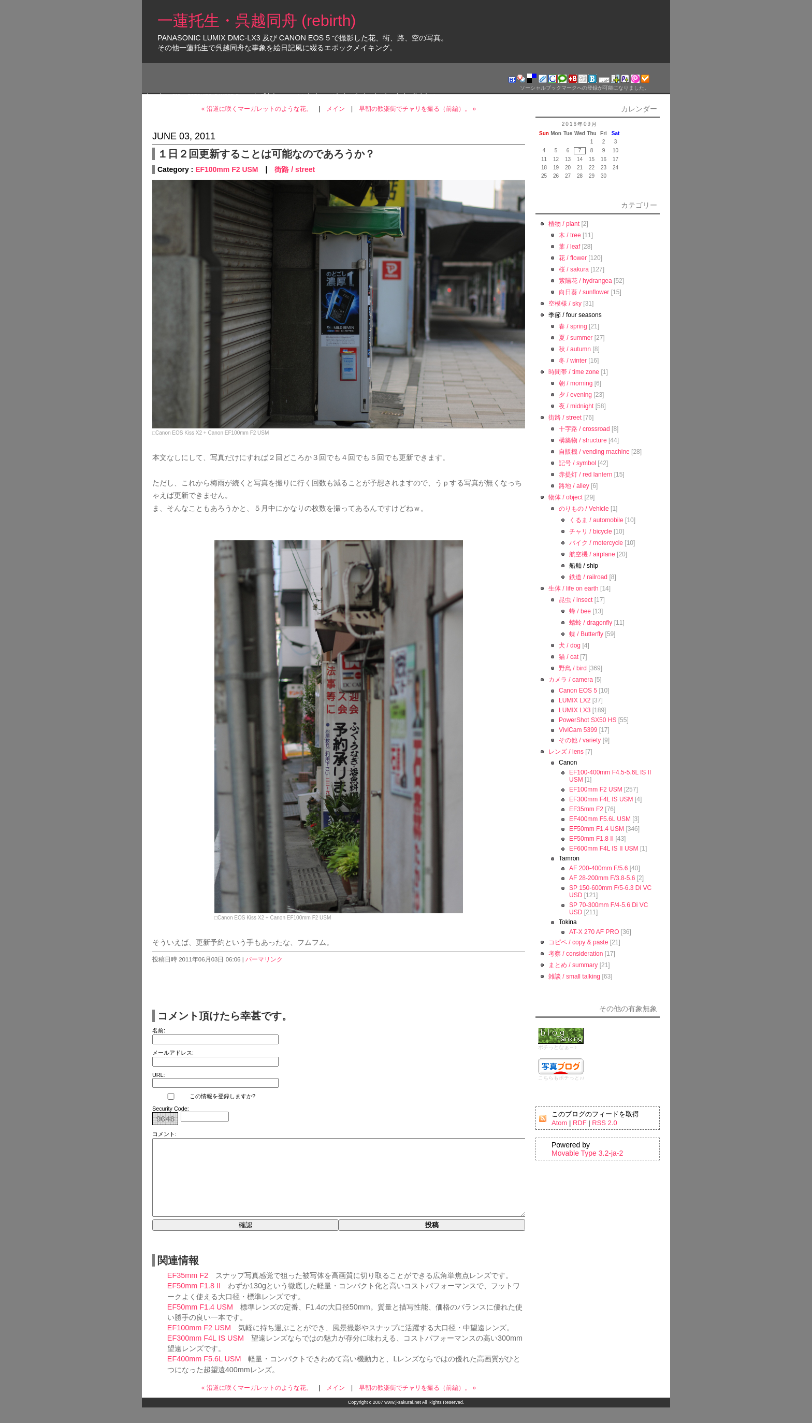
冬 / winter (573, 360)
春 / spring (573, 326)
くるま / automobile (596, 520)
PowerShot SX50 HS (587, 720)
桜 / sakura (574, 269)
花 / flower (573, 258)
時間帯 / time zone (573, 372)
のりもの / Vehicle (584, 508)
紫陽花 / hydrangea (585, 280)
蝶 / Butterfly (586, 634)
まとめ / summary (573, 965)
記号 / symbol (577, 463)
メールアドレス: (173, 1053)
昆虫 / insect (575, 599)
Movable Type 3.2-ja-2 (587, 1153)
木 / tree (570, 235)
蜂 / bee (580, 611)
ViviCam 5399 (578, 730)
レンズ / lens (566, 751)
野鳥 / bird (573, 668)
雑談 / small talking (574, 976)
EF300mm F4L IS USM (205, 1353)
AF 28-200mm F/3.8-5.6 (602, 878)
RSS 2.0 (604, 1123)
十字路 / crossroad (584, 429)
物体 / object (565, 497)
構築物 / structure (583, 440)
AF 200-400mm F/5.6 (598, 868)
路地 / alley (574, 486)
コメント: (164, 1134)
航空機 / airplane (592, 554)
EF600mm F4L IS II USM (604, 848)
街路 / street (294, 169)
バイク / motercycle (596, 543)
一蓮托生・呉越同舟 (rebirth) (256, 20)
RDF (580, 1123)
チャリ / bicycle (590, 531)
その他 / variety (580, 740)
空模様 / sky (565, 303)
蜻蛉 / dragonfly (590, 622)
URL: (158, 1075)
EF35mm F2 (187, 1291)
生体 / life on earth (573, 588)
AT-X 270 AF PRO (594, 932)
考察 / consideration (575, 953)
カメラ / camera (570, 679)
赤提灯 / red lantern (585, 474)
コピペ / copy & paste (578, 942)
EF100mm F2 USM (226, 169)
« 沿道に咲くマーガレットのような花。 (256, 108)
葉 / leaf (569, 246)
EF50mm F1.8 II (194, 1301)
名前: (158, 1030)
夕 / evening (575, 394)
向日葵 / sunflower (584, 292)
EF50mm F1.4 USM (200, 1322)
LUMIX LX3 (574, 710)
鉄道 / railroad (588, 577)
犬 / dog (570, 645)
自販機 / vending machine (594, 451)
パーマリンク (264, 959)
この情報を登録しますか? (203, 1096)
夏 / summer (575, 337)
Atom (559, 1123)
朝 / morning (575, 383)
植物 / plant (563, 223)
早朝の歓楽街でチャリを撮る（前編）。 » (417, 108)
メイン (335, 108)
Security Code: (170, 1108)
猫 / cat (568, 656)
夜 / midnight (576, 406)
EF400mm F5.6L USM (204, 1374)
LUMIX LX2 (574, 700)
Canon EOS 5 (578, 690)
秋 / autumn (575, 349)
